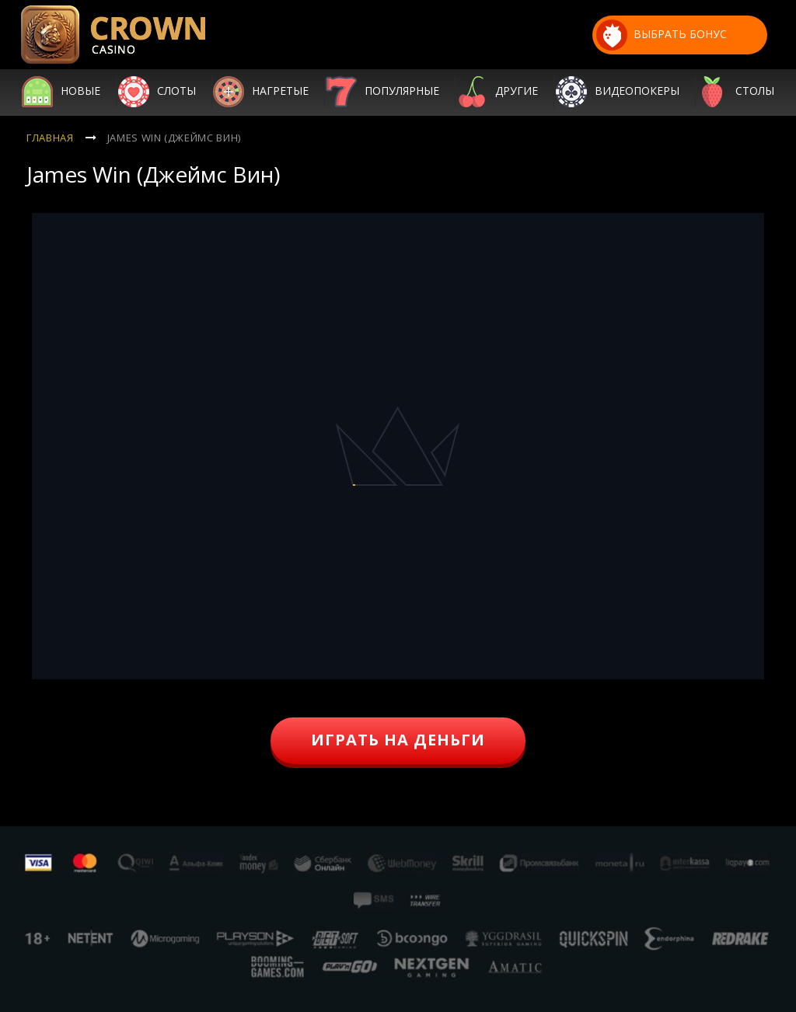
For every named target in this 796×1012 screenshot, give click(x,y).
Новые (80, 91)
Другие (516, 91)
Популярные (402, 91)
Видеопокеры (637, 91)
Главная (50, 138)
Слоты (176, 91)
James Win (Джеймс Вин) (174, 138)
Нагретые (280, 91)
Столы (754, 91)
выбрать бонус (661, 35)
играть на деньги (398, 739)
